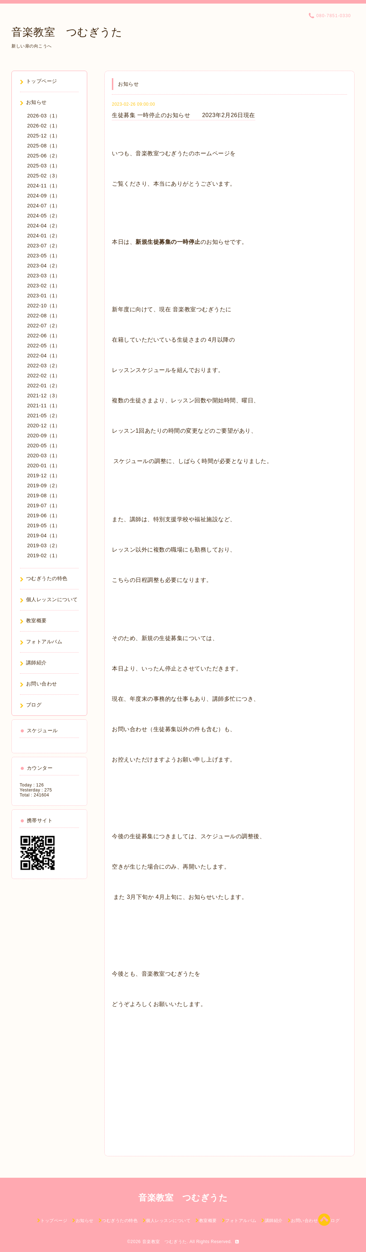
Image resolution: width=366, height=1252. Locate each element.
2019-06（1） (43, 515)
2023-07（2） (43, 245)
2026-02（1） (43, 126)
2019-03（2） (43, 545)
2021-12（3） (43, 395)
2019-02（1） (43, 555)
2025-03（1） (43, 166)
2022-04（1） (43, 355)
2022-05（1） (43, 345)
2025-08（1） (43, 146)
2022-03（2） (43, 365)
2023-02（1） (43, 285)
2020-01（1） (43, 465)
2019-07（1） (43, 505)
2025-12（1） (43, 136)
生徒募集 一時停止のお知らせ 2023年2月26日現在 (183, 115)
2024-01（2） (43, 235)
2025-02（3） (43, 176)
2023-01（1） (43, 295)
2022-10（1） (43, 305)
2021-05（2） (43, 415)
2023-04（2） (43, 265)
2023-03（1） (43, 275)
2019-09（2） (43, 485)
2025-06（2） (43, 156)
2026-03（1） (43, 116)
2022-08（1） (43, 315)
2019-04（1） (43, 535)
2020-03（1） (43, 455)
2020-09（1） (43, 435)
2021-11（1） (43, 405)
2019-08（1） (43, 495)
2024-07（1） (43, 205)
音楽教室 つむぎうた (66, 32)
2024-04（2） (43, 225)
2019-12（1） (43, 475)
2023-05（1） (43, 255)
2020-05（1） (43, 445)
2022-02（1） (43, 375)
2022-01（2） (43, 385)
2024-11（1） (43, 185)
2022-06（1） (43, 335)
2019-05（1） (43, 525)
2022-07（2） (43, 325)
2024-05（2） (43, 215)
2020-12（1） (43, 425)
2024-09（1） (43, 195)
